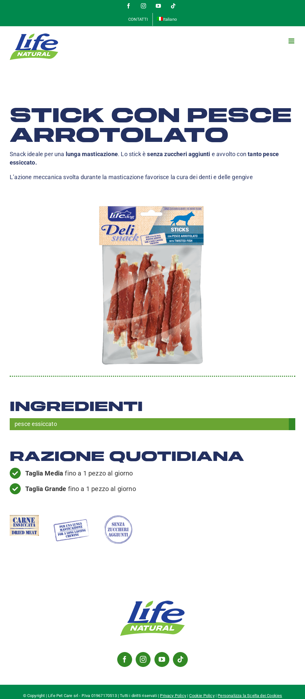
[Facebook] (124, 659)
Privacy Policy (173, 695)
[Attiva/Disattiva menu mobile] (291, 41)
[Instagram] (143, 659)
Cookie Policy (201, 695)
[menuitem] (167, 19)
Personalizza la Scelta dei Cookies (250, 695)
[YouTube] (161, 659)
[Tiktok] (180, 659)
